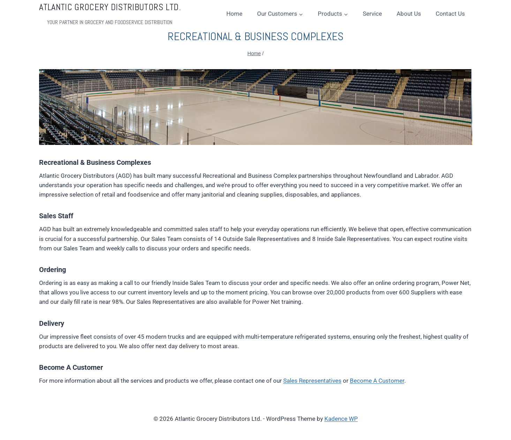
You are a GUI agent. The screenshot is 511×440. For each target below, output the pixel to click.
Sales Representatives (312, 380)
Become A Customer (377, 380)
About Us (409, 13)
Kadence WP (341, 418)
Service (372, 13)
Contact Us (450, 13)
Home (234, 13)
